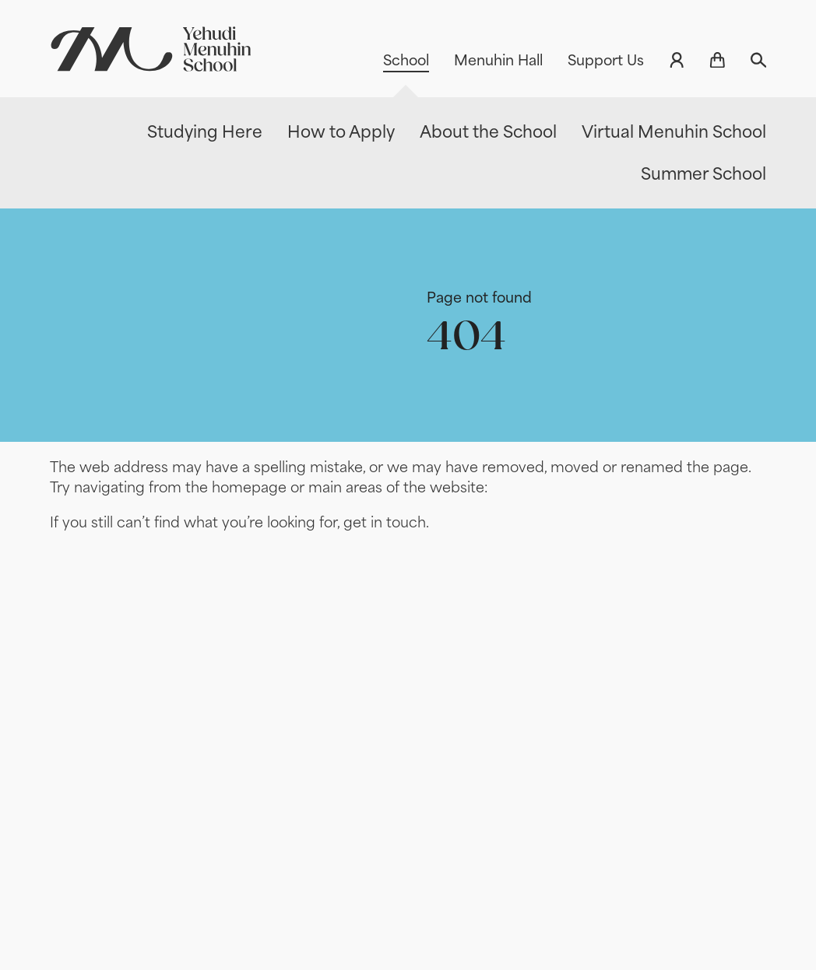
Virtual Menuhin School (674, 132)
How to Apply (341, 132)
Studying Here (204, 132)
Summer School (703, 174)
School (406, 59)
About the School (488, 132)
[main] (408, 572)
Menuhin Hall (498, 59)
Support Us (606, 59)
